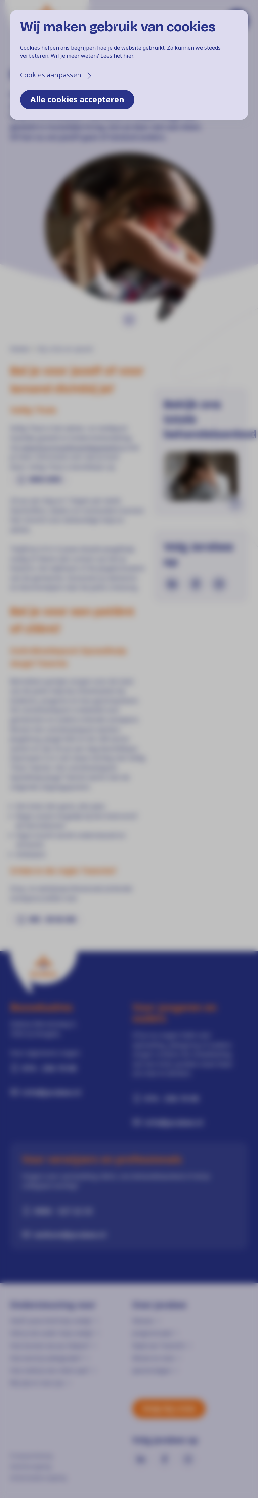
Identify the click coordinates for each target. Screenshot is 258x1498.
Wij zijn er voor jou (37, 1383)
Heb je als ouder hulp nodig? (51, 1333)
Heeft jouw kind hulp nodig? (51, 1321)
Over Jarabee (159, 1305)
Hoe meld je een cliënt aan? (49, 1370)
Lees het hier (116, 55)
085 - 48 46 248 (52, 919)
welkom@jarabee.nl (70, 1234)
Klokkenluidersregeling (38, 1477)
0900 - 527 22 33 (63, 1211)
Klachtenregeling (30, 1466)
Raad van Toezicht (158, 1345)
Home (19, 349)
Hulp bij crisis (169, 1408)
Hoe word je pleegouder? (46, 1358)
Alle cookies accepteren (77, 99)
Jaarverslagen (151, 1370)
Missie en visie (153, 1358)
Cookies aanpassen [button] (50, 74)
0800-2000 (45, 479)
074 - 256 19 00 (49, 1068)
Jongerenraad (151, 1333)
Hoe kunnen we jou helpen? (50, 1345)
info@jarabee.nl (51, 1092)
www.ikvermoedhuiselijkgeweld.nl (72, 447)
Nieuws (143, 1321)
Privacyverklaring (31, 1455)
